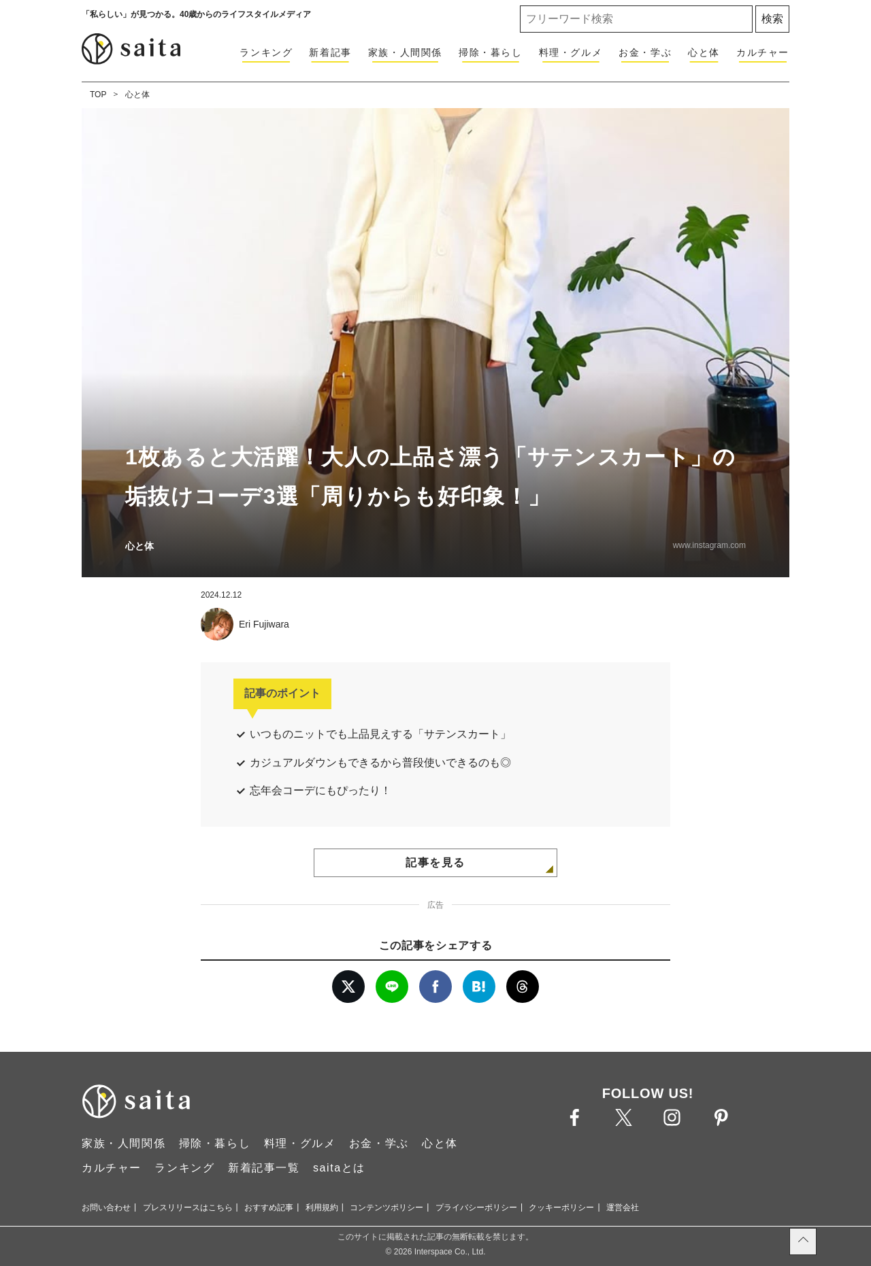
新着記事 (330, 52)
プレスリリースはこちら (188, 1207)
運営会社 (622, 1207)
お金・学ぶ (645, 52)
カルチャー (762, 52)
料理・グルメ (571, 52)
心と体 (704, 52)
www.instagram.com (709, 545)
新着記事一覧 (264, 1168)
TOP (98, 94)
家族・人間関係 (405, 52)
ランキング (266, 52)
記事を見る (435, 862)
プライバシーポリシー (476, 1207)
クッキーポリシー (561, 1207)
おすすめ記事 (268, 1207)
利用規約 (322, 1207)
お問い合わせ (106, 1207)
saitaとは (339, 1168)
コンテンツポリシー (386, 1207)
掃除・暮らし (491, 52)
